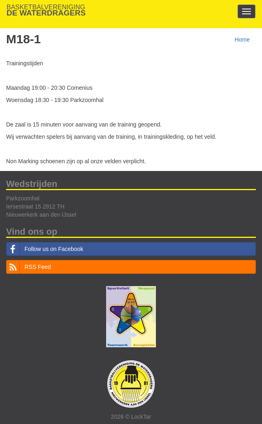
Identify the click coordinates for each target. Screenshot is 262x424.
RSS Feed (29, 266)
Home (242, 39)
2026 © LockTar (131, 416)
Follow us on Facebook (45, 248)
